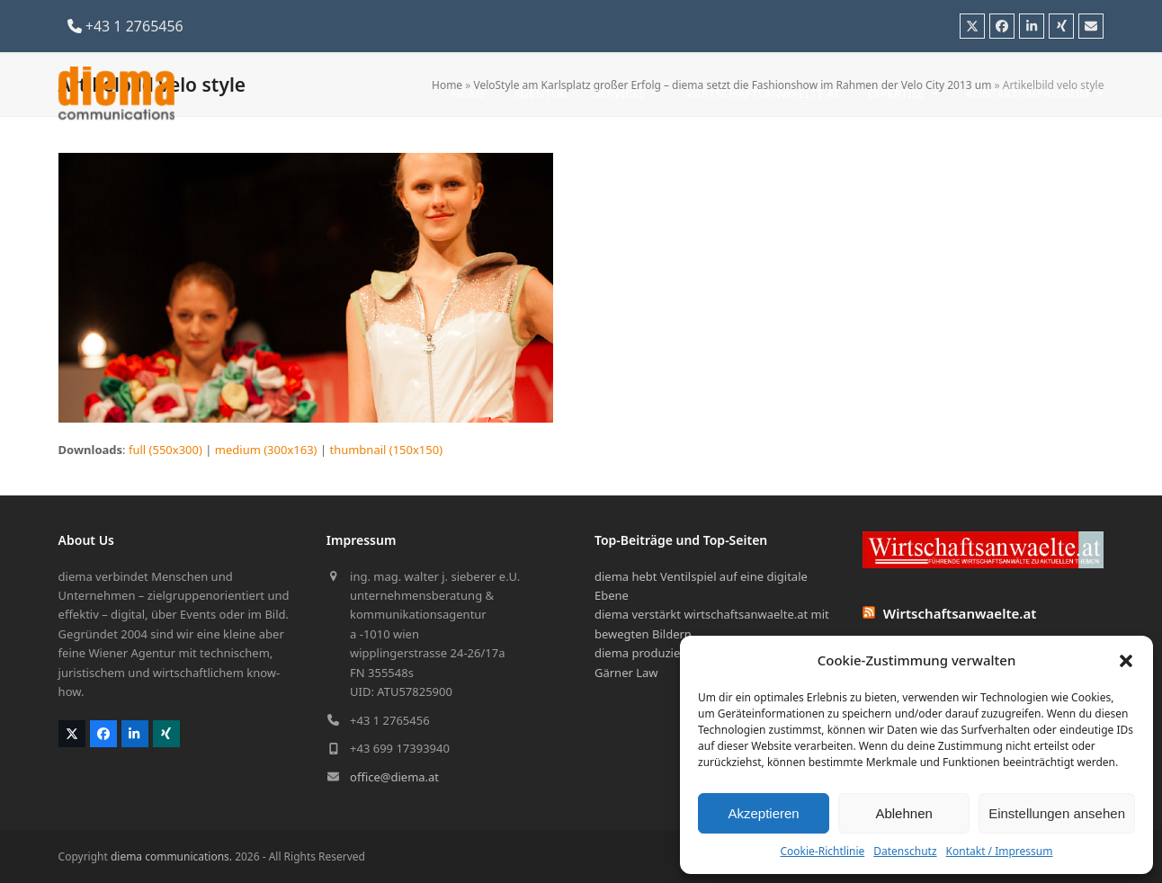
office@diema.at (394, 777)
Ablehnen (903, 813)
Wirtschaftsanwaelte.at (960, 613)
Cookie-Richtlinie (822, 851)
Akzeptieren (763, 813)
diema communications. (171, 856)
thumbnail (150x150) (385, 450)
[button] (1126, 661)
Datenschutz (904, 851)
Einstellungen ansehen (1056, 813)
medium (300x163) (266, 450)
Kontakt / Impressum (999, 851)
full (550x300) (165, 450)
